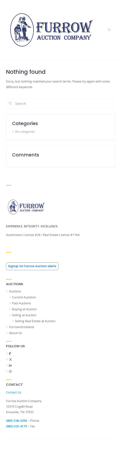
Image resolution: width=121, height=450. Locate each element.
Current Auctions (24, 297)
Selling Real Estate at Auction (35, 321)
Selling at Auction (24, 315)
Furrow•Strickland (21, 327)
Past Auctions (21, 303)
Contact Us (13, 392)
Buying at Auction (24, 309)
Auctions (15, 291)
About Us (15, 333)
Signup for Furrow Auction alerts (32, 266)
